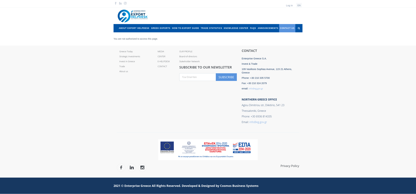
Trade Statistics (211, 28)
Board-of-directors (188, 56)
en (299, 5)
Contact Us (287, 28)
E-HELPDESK (164, 61)
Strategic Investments (129, 56)
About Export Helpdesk (134, 28)
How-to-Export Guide (185, 28)
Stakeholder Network (189, 61)
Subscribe (226, 77)
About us (123, 71)
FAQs (253, 28)
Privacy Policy (290, 166)
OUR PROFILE (185, 51)
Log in (289, 5)
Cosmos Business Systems (239, 186)
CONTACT (162, 66)
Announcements (268, 28)
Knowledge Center (236, 28)
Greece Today (126, 51)
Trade (122, 66)
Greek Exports (160, 28)
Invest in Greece (127, 61)
